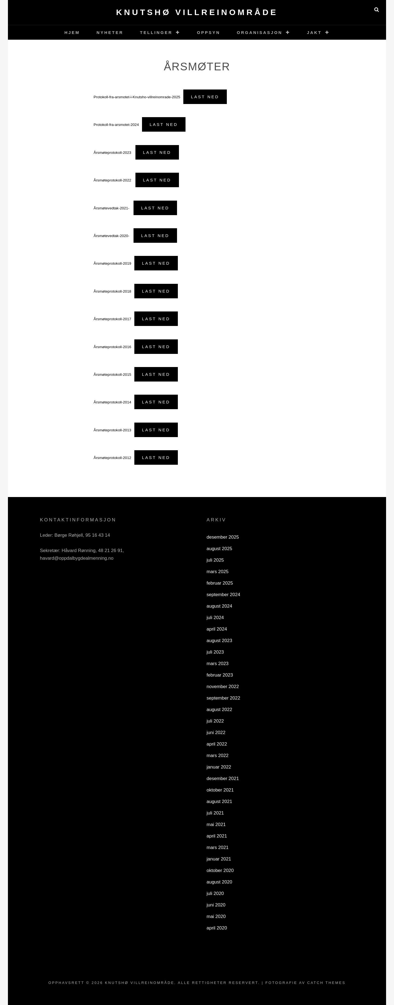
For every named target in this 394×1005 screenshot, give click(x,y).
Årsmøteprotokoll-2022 (113, 180)
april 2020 (217, 928)
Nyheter (110, 32)
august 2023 (219, 640)
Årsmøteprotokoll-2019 (112, 263)
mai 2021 (216, 824)
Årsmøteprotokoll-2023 (113, 153)
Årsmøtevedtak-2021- (112, 208)
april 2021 (217, 836)
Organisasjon (260, 32)
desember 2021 (223, 778)
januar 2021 (219, 859)
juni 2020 (216, 905)
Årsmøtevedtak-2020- (112, 236)
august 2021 (219, 801)
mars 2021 (217, 847)
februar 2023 (220, 675)
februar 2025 (220, 583)
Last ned (205, 96)
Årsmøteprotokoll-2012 (112, 458)
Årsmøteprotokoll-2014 (112, 402)
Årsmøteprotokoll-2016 (112, 347)
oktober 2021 (220, 790)
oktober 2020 (220, 870)
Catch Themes (326, 983)
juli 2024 (215, 617)
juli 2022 (215, 721)
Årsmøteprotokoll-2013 (112, 430)
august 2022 (219, 709)
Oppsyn (208, 32)
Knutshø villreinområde (197, 12)
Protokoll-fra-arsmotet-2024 (116, 125)
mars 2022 (217, 755)
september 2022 (223, 698)
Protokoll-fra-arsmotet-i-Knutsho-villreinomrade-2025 (137, 97)
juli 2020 (215, 893)
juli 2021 (215, 813)
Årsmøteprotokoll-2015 (112, 374)
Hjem (72, 32)
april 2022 (217, 744)
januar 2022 (219, 767)
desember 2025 (223, 537)
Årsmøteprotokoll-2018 (112, 291)
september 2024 (223, 594)
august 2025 (219, 548)
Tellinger (156, 32)
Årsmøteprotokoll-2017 (112, 319)
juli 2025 (215, 560)
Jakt (314, 32)
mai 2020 (216, 916)
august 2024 (219, 606)
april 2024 (217, 629)
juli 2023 (215, 652)
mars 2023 (217, 663)
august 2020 (219, 882)
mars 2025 (217, 571)
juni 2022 (216, 732)
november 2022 (223, 686)
